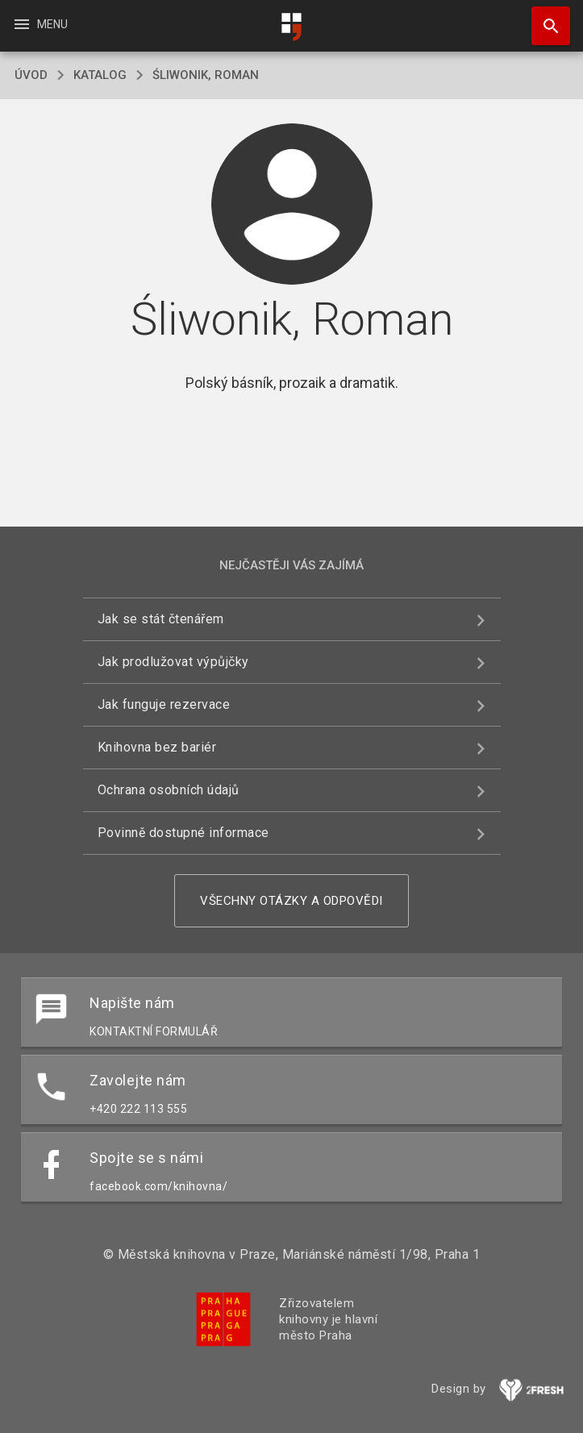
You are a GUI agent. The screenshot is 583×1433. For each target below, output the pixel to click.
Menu (40, 24)
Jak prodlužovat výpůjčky (173, 661)
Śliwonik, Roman (205, 75)
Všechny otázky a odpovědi (291, 901)
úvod (31, 75)
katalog (100, 75)
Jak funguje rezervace (164, 704)
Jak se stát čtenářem (161, 619)
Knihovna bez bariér (157, 747)
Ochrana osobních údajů (168, 790)
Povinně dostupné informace (183, 832)
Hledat (543, 17)
